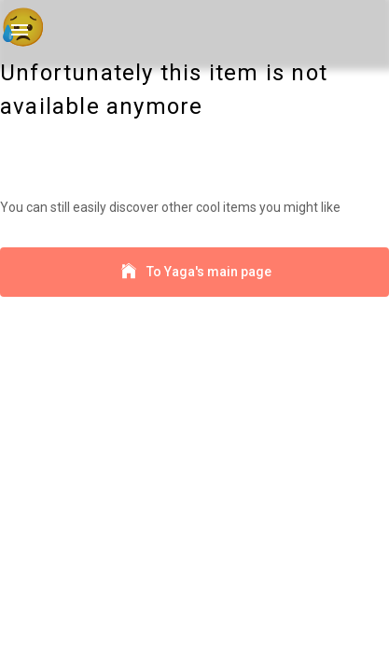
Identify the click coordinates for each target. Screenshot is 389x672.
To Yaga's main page (194, 272)
